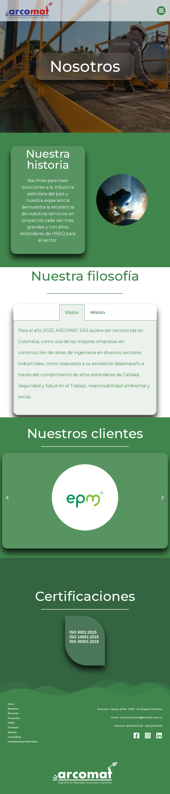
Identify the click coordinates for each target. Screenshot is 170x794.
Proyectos (14, 717)
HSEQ (11, 721)
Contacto (13, 726)
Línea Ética (14, 735)
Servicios (13, 712)
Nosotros (13, 708)
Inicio (11, 703)
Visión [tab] (72, 312)
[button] (7, 497)
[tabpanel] (85, 367)
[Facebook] (136, 734)
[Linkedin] (159, 734)
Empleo (12, 730)
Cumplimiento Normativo (23, 739)
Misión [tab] (97, 312)
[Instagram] (148, 734)
